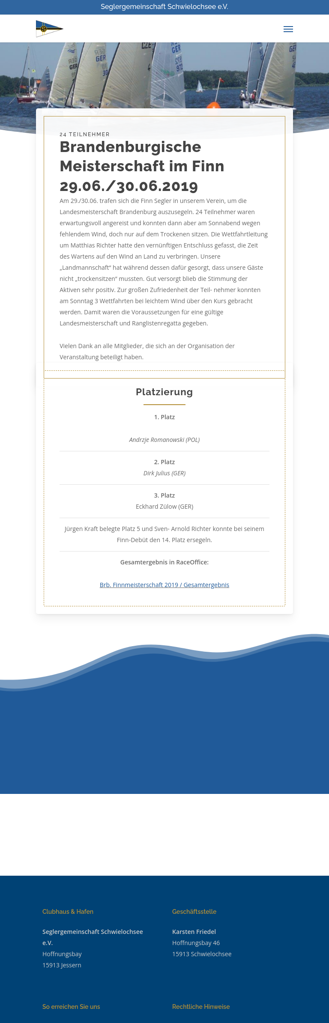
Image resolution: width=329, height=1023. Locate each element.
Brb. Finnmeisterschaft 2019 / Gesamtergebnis (165, 585)
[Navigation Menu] (288, 28)
